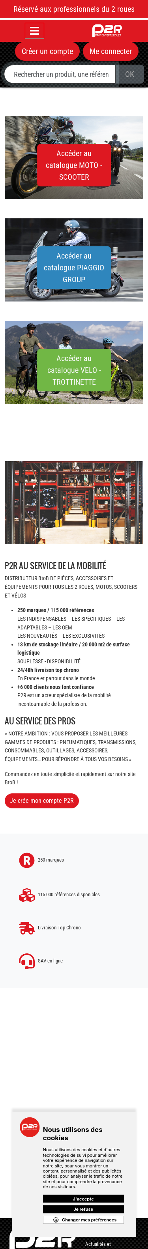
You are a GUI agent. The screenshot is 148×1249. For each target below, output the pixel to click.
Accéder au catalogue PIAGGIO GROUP (74, 267)
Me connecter (111, 51)
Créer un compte (47, 51)
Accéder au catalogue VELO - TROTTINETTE (74, 370)
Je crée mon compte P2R (42, 800)
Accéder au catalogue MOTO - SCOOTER (74, 165)
